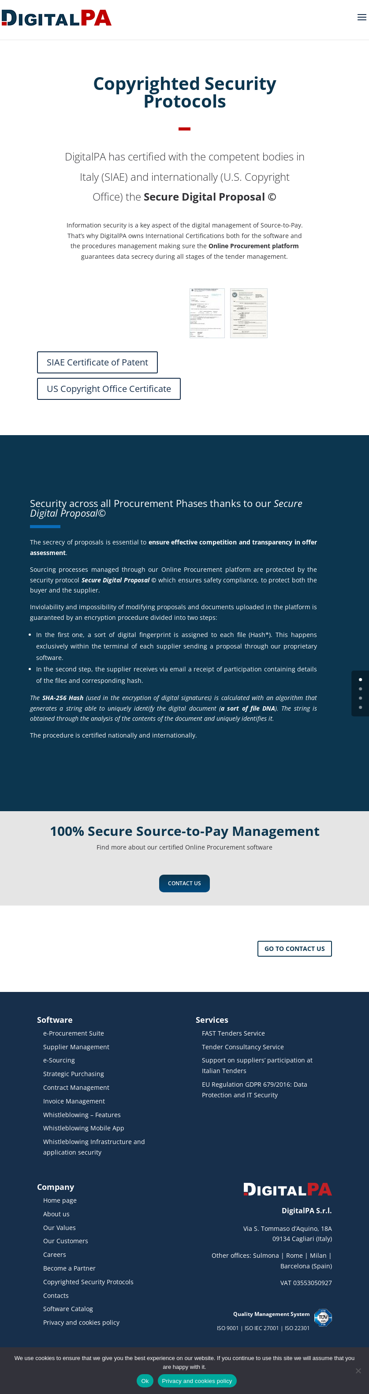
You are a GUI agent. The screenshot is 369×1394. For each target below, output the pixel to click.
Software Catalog (68, 1309)
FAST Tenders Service (233, 1033)
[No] (358, 1370)
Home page (60, 1200)
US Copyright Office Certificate (109, 389)
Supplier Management (76, 1047)
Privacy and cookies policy (81, 1322)
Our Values (59, 1227)
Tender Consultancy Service (243, 1047)
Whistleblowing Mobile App (83, 1128)
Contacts (56, 1295)
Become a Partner (69, 1268)
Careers (54, 1254)
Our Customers (65, 1241)
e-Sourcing (59, 1060)
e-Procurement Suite (73, 1033)
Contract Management (76, 1087)
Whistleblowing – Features (82, 1115)
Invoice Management (74, 1101)
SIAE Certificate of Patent (97, 362)
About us (56, 1214)
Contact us (184, 883)
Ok (145, 1381)
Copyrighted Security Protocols (88, 1282)
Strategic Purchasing (73, 1074)
